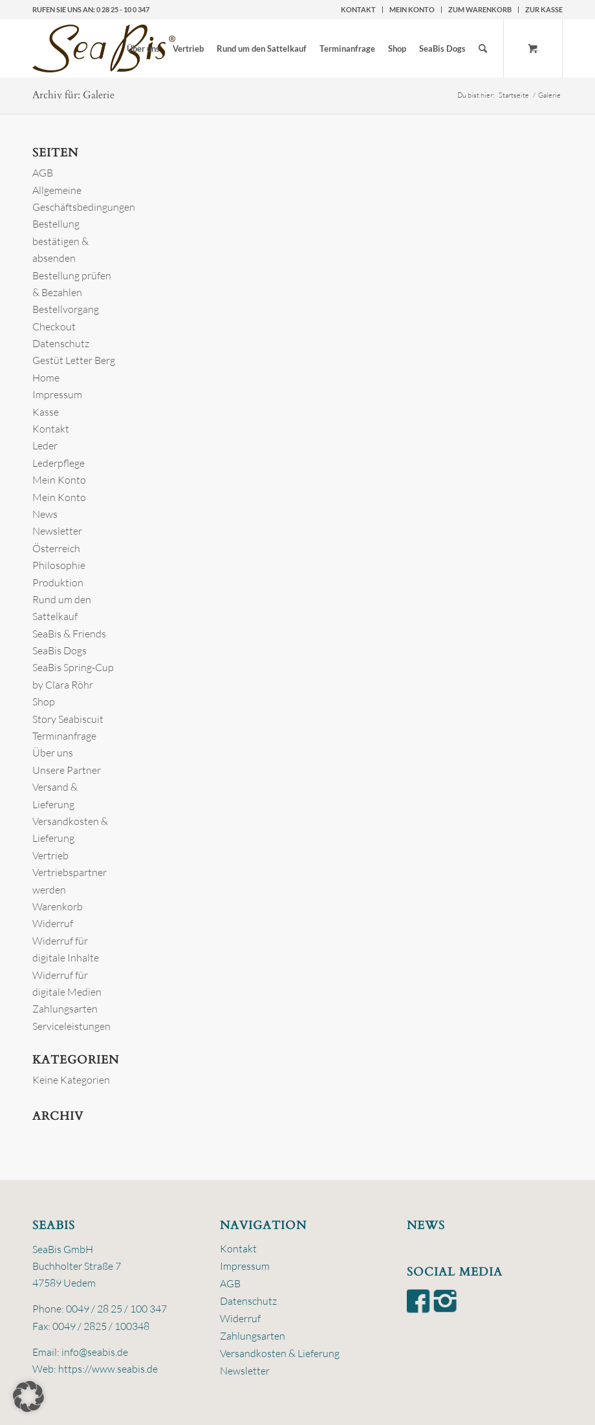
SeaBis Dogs (59, 650)
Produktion (57, 582)
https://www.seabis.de (108, 1368)
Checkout (54, 326)
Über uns (52, 752)
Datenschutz (60, 343)
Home (46, 377)
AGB (42, 172)
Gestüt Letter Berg (73, 360)
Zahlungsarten (65, 1008)
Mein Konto (412, 9)
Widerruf (52, 923)
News (45, 514)
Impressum (57, 394)
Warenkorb (57, 906)
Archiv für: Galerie (73, 95)
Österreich (56, 548)
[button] (28, 1396)
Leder (45, 445)
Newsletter (57, 530)
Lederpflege (58, 462)
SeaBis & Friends (69, 633)
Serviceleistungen (71, 1026)
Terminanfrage (64, 735)
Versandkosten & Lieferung (280, 1353)
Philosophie (58, 565)
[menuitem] (358, 9)
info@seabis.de (94, 1351)
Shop (43, 701)
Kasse (45, 411)
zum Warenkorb (480, 9)
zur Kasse (544, 9)
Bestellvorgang (65, 309)
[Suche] (482, 48)
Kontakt (358, 9)
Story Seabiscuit (67, 718)
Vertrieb (50, 855)
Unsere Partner (66, 770)
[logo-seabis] (103, 48)
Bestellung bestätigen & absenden (60, 240)
